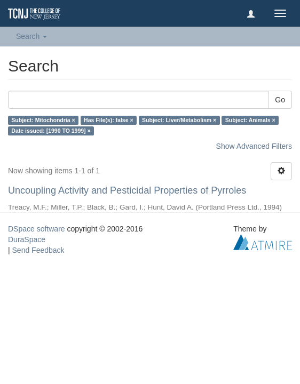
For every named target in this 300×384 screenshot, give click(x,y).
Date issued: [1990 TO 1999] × (50, 130)
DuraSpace (26, 239)
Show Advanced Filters (254, 146)
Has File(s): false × (108, 120)
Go (280, 99)
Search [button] (31, 36)
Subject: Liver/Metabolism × (179, 120)
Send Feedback (38, 250)
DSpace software (36, 229)
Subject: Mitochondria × (43, 120)
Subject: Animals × (250, 120)
